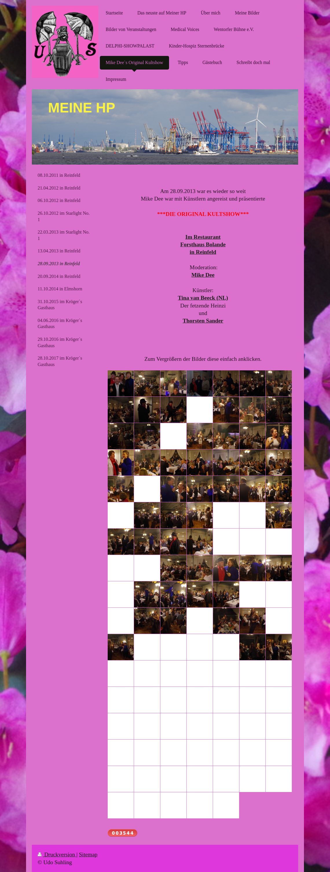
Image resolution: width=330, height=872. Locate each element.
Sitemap (88, 854)
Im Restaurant (203, 237)
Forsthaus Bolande (203, 244)
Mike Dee (202, 275)
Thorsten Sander (203, 321)
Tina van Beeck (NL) (203, 298)
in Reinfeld (203, 252)
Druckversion (57, 854)
